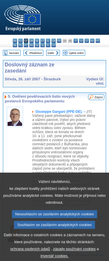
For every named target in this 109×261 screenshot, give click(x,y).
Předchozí (35, 53)
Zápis (98, 97)
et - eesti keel (42, 41)
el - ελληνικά (48, 41)
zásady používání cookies (74, 255)
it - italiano (76, 41)
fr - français (59, 41)
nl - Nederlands (15, 45)
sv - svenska (53, 45)
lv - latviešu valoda (81, 41)
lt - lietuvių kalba (87, 41)
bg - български (15, 41)
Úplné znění (76, 53)
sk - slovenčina (37, 45)
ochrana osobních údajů (30, 255)
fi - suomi (48, 45)
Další (51, 53)
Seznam (14, 53)
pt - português (26, 45)
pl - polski (20, 45)
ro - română (31, 45)
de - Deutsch (37, 41)
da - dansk (31, 41)
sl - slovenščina (42, 45)
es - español (20, 41)
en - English (53, 41)
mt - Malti (98, 41)
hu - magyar (92, 41)
